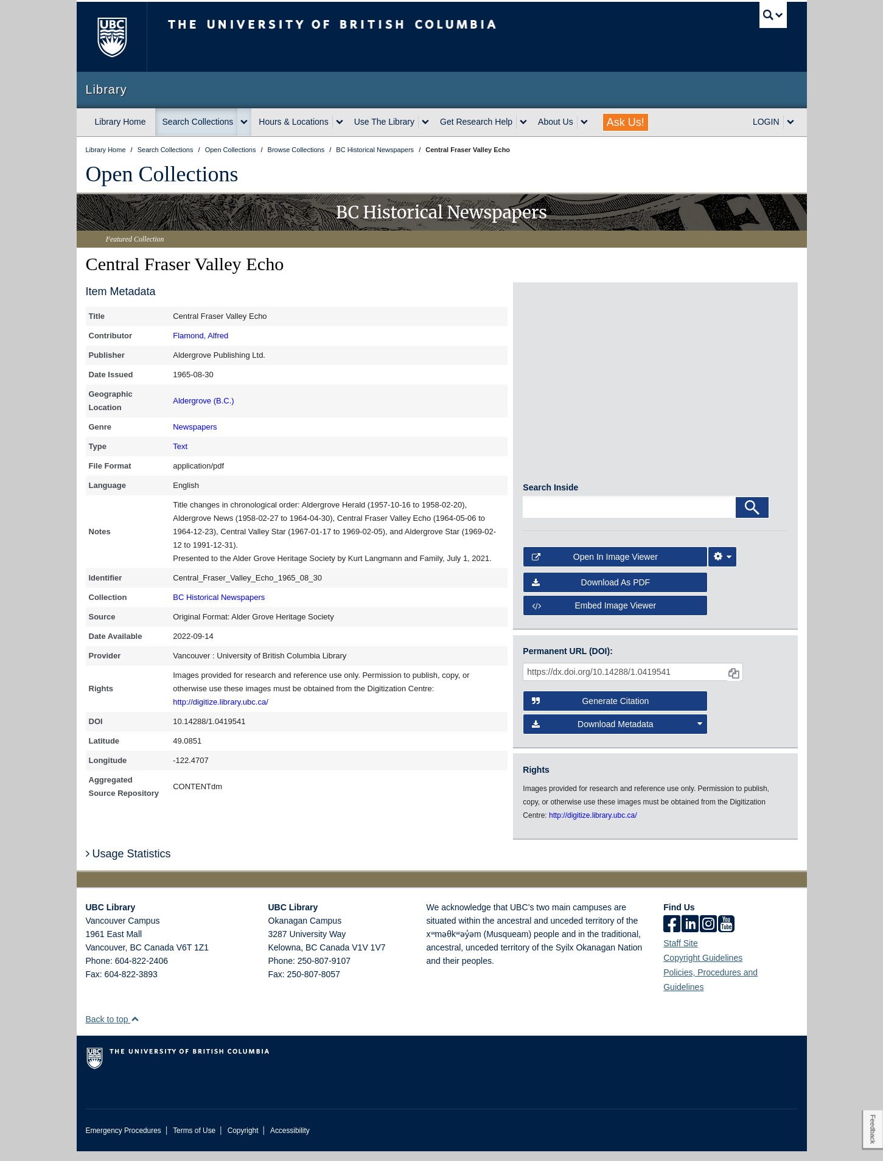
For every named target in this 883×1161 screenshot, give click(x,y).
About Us (555, 122)
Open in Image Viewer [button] (595, 566)
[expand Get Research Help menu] (523, 122)
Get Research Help (476, 122)
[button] (134, 1028)
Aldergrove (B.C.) (203, 400)
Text (180, 446)
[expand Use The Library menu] (425, 122)
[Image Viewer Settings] (722, 566)
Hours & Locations (293, 122)
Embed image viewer (594, 615)
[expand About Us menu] (584, 122)
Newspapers (195, 426)
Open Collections (162, 174)
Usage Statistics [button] (128, 863)
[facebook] (671, 935)
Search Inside (550, 497)
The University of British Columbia (112, 37)
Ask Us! (625, 122)
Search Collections (198, 122)
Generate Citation (590, 711)
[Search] (752, 517)
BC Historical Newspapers (219, 597)
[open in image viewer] (555, 341)
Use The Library (384, 122)
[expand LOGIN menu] (790, 122)
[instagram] (708, 935)
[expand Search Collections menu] (244, 122)
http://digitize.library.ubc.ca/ (220, 701)
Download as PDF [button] (591, 592)
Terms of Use (194, 1140)
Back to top (113, 1029)
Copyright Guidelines (702, 967)
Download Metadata (617, 734)
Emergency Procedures (123, 1140)
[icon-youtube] (726, 935)
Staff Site (680, 953)
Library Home (120, 122)
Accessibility (290, 1140)
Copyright (243, 1140)
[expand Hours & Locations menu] (339, 122)
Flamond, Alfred (200, 335)
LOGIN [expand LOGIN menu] (766, 122)
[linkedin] (690, 935)
